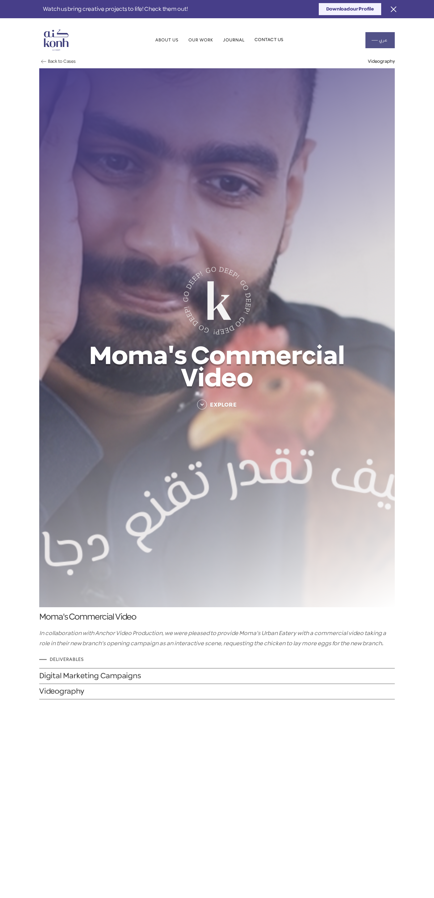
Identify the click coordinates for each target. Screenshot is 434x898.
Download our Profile (350, 9)
